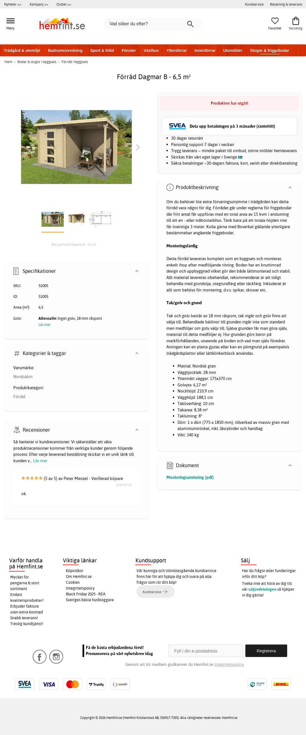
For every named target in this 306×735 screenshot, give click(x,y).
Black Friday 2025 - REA (86, 593)
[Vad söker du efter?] (152, 23)
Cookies (73, 582)
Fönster (129, 50)
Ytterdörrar (176, 50)
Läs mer (40, 460)
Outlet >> (63, 4)
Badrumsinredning (65, 50)
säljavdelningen (262, 589)
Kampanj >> (39, 4)
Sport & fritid (102, 50)
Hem (8, 61)
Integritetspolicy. (229, 664)
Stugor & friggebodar (269, 50)
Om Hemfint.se (79, 576)
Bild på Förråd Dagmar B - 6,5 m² (74, 244)
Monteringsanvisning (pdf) (190, 477)
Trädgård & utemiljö (22, 50)
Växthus (151, 50)
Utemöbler (232, 50)
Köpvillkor (74, 570)
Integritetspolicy (80, 588)
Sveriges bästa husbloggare (90, 599)
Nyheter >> (12, 4)
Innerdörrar (204, 50)
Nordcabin (22, 376)
